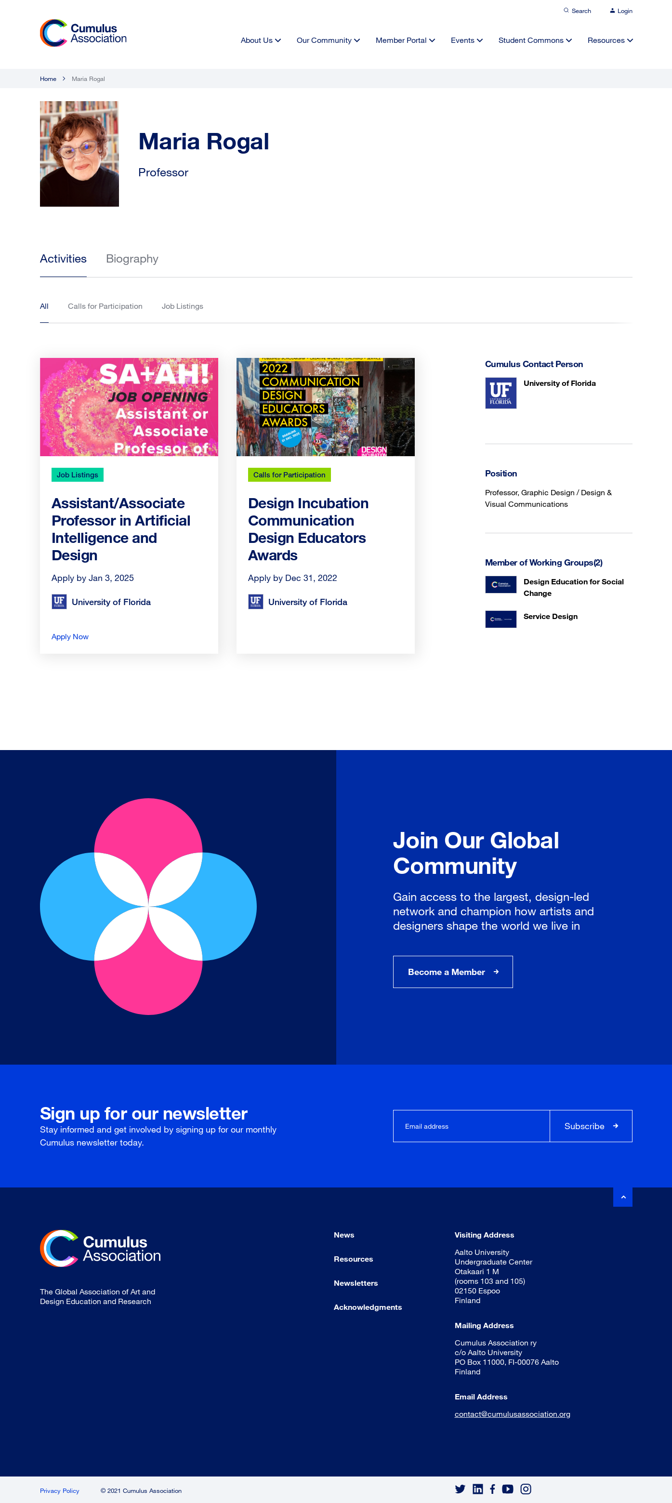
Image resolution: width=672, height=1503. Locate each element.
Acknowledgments (368, 1306)
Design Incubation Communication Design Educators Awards (308, 529)
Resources (606, 39)
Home (48, 78)
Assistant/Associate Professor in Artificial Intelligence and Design (121, 529)
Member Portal (401, 39)
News (344, 1234)
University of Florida (560, 382)
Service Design (551, 615)
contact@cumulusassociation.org (512, 1413)
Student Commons (531, 39)
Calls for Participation (289, 474)
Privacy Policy (59, 1490)
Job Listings (77, 474)
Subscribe (585, 1126)
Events (462, 39)
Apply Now (70, 636)
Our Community (324, 39)
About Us (257, 39)
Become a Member (446, 971)
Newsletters (356, 1282)
